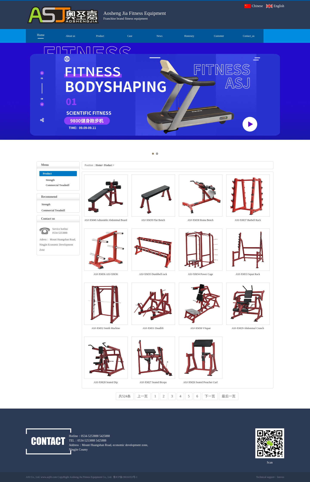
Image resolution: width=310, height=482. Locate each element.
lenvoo (280, 477)
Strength (50, 180)
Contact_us (248, 35)
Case (129, 35)
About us (70, 35)
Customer (219, 35)
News (159, 35)
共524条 (125, 396)
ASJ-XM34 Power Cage (200, 274)
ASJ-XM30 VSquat (200, 328)
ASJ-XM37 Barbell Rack (248, 220)
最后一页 (229, 396)
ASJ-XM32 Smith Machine (105, 328)
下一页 (210, 396)
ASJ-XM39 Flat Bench (153, 220)
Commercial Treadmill (57, 185)
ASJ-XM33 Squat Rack (248, 274)
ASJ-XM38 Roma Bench (201, 220)
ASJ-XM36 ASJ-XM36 (105, 274)
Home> (99, 165)
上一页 (142, 396)
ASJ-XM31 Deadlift (153, 328)
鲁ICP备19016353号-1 (125, 477)
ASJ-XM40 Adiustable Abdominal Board (105, 220)
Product (100, 35)
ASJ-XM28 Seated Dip (106, 382)
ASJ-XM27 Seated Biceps (153, 382)
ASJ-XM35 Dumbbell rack (153, 274)
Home (40, 35)
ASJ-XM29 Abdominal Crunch (248, 328)
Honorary (189, 35)
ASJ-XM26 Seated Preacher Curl (200, 382)
